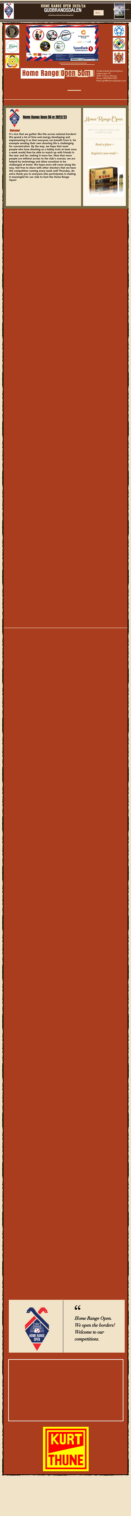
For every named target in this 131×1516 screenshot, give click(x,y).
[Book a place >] (104, 144)
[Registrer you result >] (104, 153)
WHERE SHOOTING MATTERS (61, 14)
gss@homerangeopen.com (114, 80)
